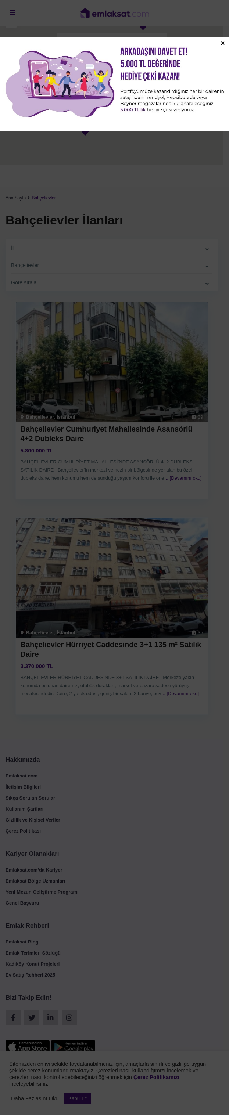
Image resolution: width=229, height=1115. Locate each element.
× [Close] (223, 42)
